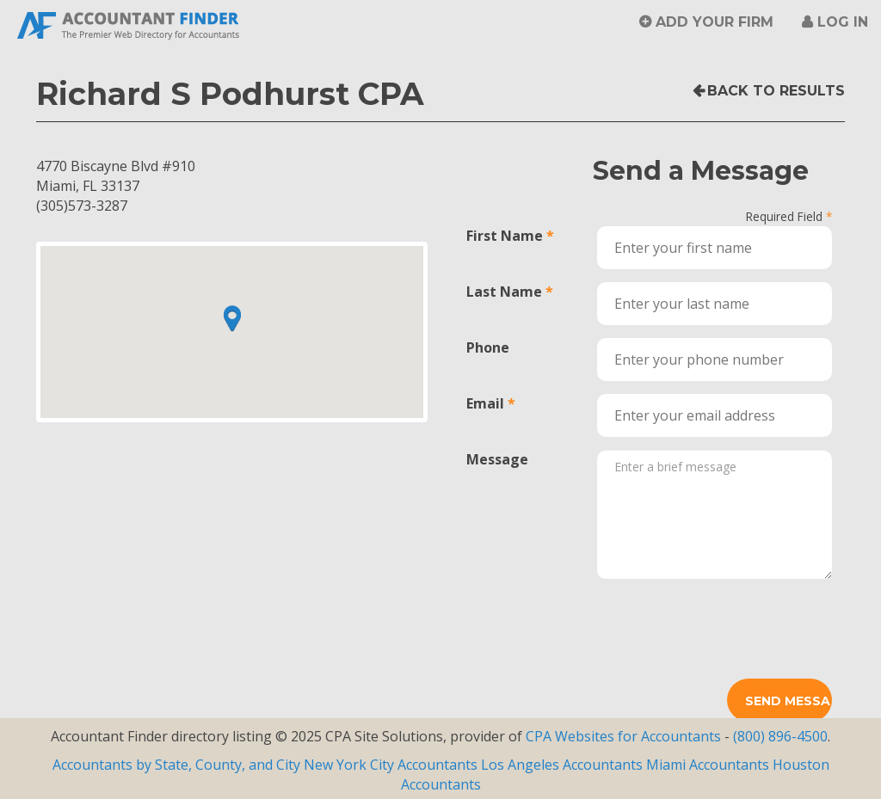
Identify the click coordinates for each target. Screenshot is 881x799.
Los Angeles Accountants (562, 764)
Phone (487, 347)
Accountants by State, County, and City (176, 764)
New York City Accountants (390, 764)
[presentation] (728, 625)
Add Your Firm (714, 22)
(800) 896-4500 (780, 736)
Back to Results (776, 91)
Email (485, 403)
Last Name (504, 291)
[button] (232, 318)
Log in (842, 22)
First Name (504, 235)
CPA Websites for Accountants (625, 736)
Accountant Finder (129, 23)
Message (497, 459)
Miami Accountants (707, 764)
